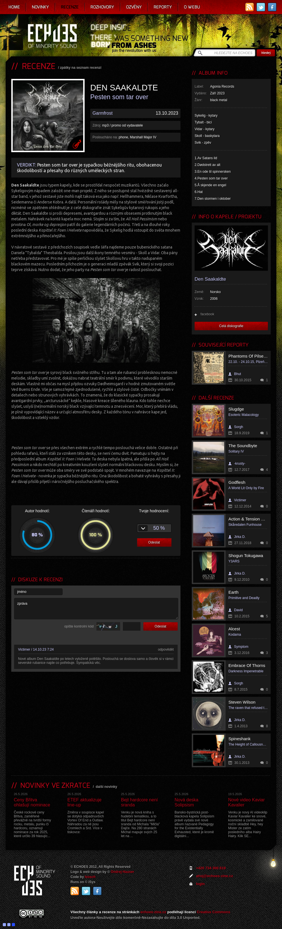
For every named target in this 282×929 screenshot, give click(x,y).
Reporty (163, 7)
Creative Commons (213, 912)
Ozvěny (134, 7)
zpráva (96, 608)
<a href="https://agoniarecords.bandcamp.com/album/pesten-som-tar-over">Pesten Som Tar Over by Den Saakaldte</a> (95, 432)
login (200, 884)
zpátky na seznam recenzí (81, 68)
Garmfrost (102, 113)
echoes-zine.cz (153, 912)
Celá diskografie (231, 326)
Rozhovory (102, 7)
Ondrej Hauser (122, 872)
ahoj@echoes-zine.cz (214, 876)
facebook (207, 314)
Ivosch (90, 877)
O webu (192, 7)
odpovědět (166, 649)
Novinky (40, 7)
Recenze (70, 7)
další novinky (106, 787)
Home (14, 7)
